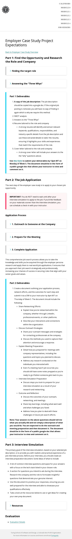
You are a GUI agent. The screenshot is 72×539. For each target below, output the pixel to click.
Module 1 (65, 12)
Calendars (64, 4)
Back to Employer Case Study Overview (21, 52)
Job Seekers (64, 27)
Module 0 (65, 8)
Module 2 (65, 15)
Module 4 (65, 23)
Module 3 (65, 19)
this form (18, 161)
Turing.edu (54, 535)
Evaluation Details (17, 522)
